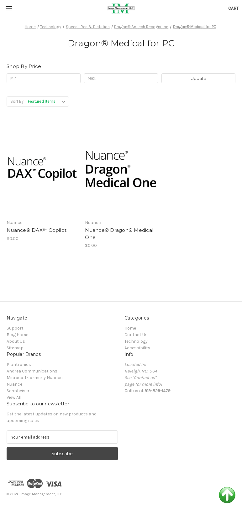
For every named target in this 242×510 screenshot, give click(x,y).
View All (14, 397)
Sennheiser (18, 390)
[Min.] (44, 78)
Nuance (14, 384)
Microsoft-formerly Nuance (34, 377)
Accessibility (137, 348)
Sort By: (17, 101)
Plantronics (19, 364)
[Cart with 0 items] (233, 8)
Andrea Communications (32, 371)
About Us (16, 341)
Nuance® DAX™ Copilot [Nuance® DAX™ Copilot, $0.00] (36, 230)
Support (15, 328)
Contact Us (136, 334)
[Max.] (121, 78)
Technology (136, 341)
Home (130, 328)
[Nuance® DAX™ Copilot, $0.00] (42, 169)
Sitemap (15, 348)
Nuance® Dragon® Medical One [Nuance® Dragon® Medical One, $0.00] (119, 233)
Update (198, 78)
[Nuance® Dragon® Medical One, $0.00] (121, 169)
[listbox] (48, 101)
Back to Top (227, 495)
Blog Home (17, 334)
